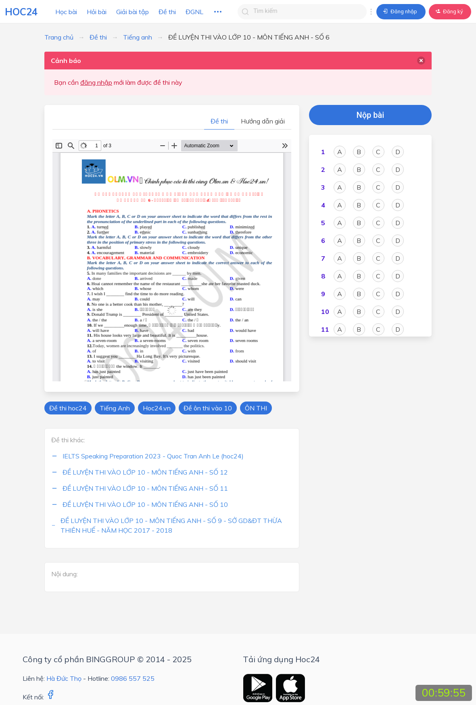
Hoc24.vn (157, 408)
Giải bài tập (132, 12)
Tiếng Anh (115, 408)
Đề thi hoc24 (68, 408)
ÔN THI (256, 408)
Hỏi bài (96, 12)
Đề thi (167, 12)
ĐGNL (194, 12)
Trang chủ (58, 37)
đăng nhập (96, 82)
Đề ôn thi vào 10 (208, 408)
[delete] (421, 60)
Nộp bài (370, 115)
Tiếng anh (137, 37)
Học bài (66, 12)
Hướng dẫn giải (263, 121)
